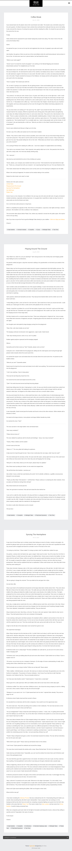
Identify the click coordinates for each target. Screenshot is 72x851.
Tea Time (55, 229)
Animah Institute (22, 229)
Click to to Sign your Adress (57, 219)
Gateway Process (24, 797)
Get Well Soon (10, 190)
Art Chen (44, 846)
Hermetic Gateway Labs (40, 826)
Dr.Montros (28, 826)
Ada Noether (11, 229)
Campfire (31, 229)
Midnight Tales (46, 229)
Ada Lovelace (45, 804)
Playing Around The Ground (13, 186)
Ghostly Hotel (36, 848)
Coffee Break (36, 17)
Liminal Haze (9, 184)
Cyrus (38, 229)
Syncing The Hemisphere (13, 188)
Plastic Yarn (9, 192)
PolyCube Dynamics (41, 515)
